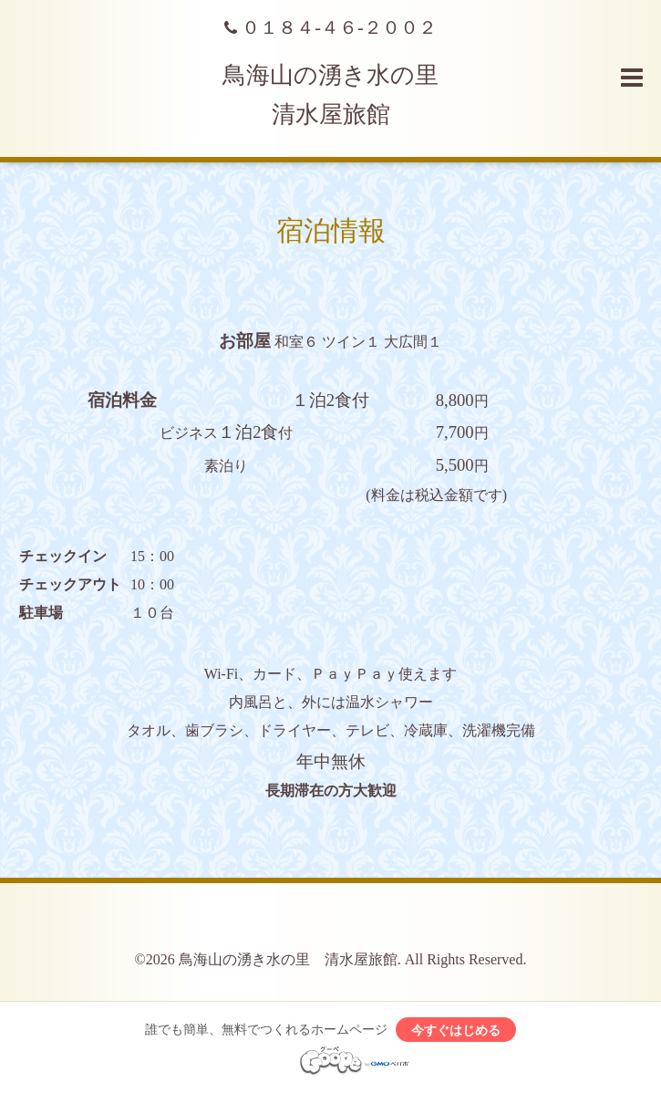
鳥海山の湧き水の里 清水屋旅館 (288, 959)
